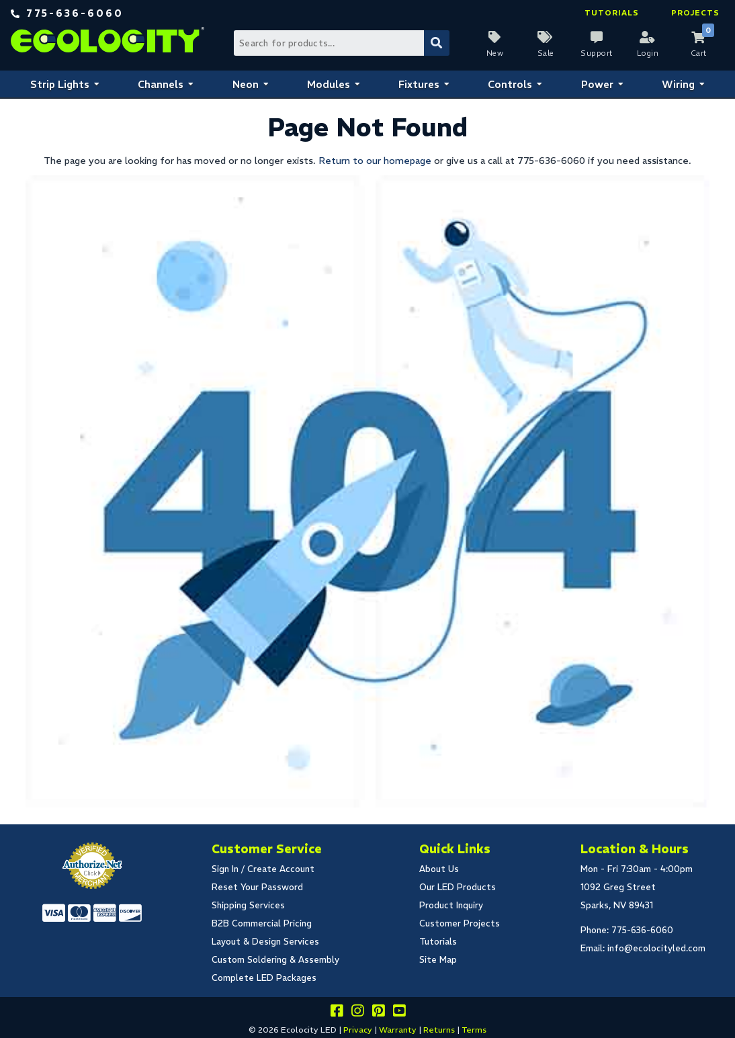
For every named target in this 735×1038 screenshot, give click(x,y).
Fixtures (418, 84)
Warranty (398, 1030)
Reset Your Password (257, 887)
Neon (245, 84)
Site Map (438, 959)
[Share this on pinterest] (378, 1013)
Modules (328, 84)
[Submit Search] (436, 43)
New (495, 53)
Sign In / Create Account (263, 869)
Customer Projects (459, 923)
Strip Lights (59, 84)
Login (648, 53)
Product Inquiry (451, 905)
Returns (439, 1030)
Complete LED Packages (264, 978)
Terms (474, 1030)
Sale (545, 53)
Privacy (357, 1030)
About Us (439, 869)
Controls (510, 84)
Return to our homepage (374, 161)
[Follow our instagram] (357, 1013)
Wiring (678, 84)
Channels (160, 84)
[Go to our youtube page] (399, 1013)
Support (596, 53)
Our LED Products (457, 887)
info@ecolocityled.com (656, 948)
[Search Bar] (340, 43)
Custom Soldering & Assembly (275, 959)
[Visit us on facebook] (336, 1013)
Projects (695, 12)
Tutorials (612, 12)
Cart (699, 53)
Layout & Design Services (265, 941)
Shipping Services (248, 905)
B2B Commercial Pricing (262, 923)
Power (597, 84)
